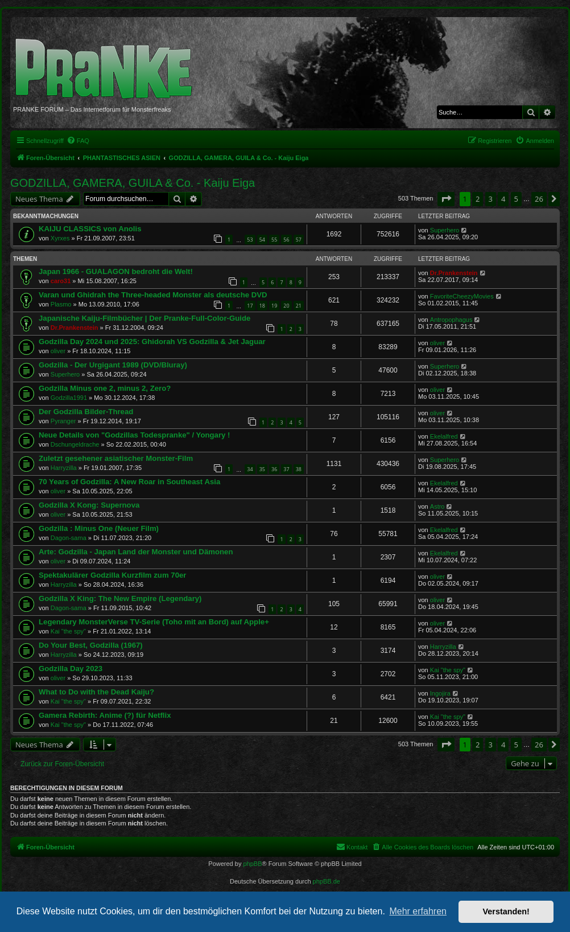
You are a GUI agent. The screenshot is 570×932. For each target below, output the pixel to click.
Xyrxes (60, 238)
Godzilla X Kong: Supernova (89, 505)
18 (262, 305)
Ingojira (440, 693)
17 (250, 305)
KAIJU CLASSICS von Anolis (90, 228)
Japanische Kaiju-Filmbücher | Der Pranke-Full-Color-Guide (144, 318)
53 (250, 239)
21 (298, 305)
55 (274, 239)
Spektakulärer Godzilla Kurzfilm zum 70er (112, 575)
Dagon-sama (68, 537)
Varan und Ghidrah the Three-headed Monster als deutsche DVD (153, 295)
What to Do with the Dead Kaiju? (96, 692)
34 (250, 469)
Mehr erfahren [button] (418, 911)
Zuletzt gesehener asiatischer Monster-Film (116, 458)
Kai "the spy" (68, 631)
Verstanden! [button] (506, 911)
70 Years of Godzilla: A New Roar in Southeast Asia (129, 481)
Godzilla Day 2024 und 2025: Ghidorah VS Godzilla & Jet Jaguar (152, 341)
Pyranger (63, 421)
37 (286, 469)
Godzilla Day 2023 (70, 668)
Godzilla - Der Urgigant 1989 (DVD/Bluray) (113, 365)
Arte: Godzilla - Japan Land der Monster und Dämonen (136, 551)
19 (274, 305)
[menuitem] (78, 141)
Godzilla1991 (69, 397)
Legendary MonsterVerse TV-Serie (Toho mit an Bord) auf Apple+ (154, 622)
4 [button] (503, 199)
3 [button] (491, 199)
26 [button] (539, 199)
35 (262, 469)
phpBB (252, 863)
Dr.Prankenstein (454, 272)
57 (298, 239)
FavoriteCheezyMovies (462, 296)
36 (274, 469)
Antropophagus (451, 319)
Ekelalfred (444, 436)
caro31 (61, 280)
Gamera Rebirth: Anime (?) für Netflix (105, 715)
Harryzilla (64, 467)
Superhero (444, 230)
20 (286, 305)
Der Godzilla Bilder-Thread (86, 411)
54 (262, 239)
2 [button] (478, 199)
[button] (446, 199)
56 (286, 239)
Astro (437, 506)
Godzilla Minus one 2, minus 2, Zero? (105, 388)
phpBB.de (326, 881)
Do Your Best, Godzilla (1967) (91, 645)
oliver (58, 351)
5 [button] (516, 199)
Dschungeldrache (75, 444)
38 (298, 469)
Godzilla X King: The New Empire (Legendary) (120, 598)
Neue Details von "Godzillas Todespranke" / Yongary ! (134, 435)
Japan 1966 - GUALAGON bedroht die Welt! (116, 271)
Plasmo (61, 304)
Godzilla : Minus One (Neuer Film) (99, 528)
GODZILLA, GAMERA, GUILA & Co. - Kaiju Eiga (132, 183)
